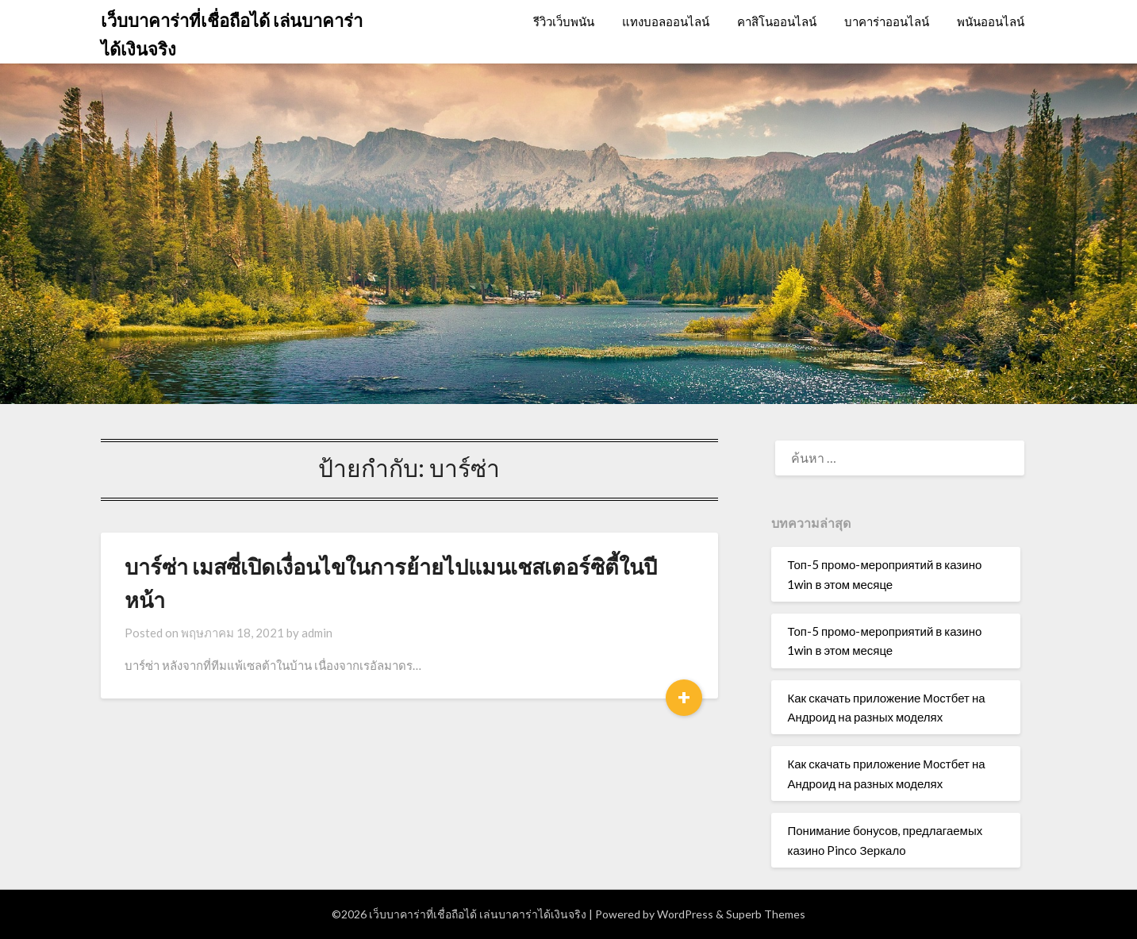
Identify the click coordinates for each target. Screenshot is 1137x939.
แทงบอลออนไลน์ (665, 21)
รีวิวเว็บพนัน (563, 21)
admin (317, 632)
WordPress (685, 914)
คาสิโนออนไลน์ (776, 21)
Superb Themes (765, 914)
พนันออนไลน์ (990, 21)
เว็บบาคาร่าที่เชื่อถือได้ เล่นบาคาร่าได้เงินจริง (232, 35)
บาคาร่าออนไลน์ (886, 21)
